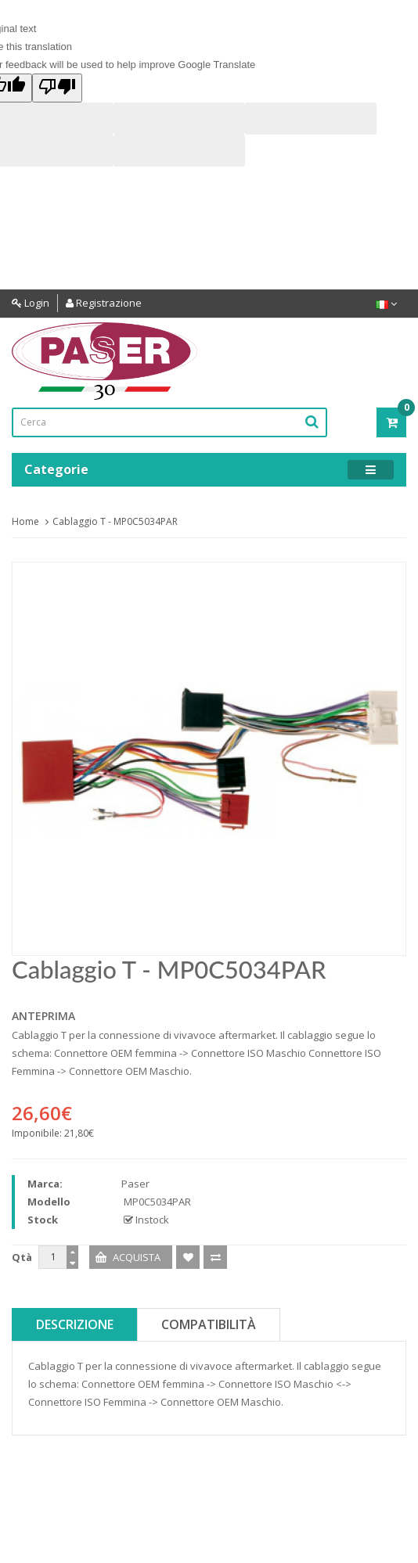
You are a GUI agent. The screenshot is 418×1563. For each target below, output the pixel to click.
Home (25, 521)
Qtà (22, 1257)
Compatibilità (208, 1324)
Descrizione (75, 1324)
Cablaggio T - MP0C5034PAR (115, 521)
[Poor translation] (57, 88)
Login (30, 303)
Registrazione (104, 303)
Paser (135, 1184)
